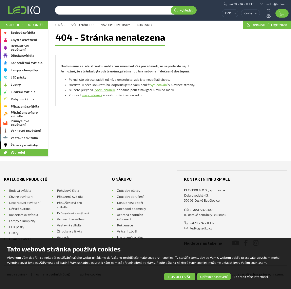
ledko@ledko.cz (277, 4)
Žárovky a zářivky (24, 145)
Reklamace (125, 225)
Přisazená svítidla (25, 106)
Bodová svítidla (23, 32)
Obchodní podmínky (131, 208)
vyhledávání (159, 85)
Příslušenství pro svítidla (24, 114)
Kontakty (145, 25)
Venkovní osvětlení (26, 130)
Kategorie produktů (24, 24)
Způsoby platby (128, 190)
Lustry (16, 84)
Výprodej (18, 152)
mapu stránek (92, 95)
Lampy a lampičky (24, 70)
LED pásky (18, 77)
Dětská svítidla (22, 55)
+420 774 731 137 (241, 4)
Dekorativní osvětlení (20, 47)
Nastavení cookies (130, 237)
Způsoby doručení (130, 196)
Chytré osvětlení (24, 40)
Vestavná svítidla (24, 138)
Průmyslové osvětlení (20, 122)
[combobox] (230, 13)
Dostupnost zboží (130, 202)
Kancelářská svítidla (26, 63)
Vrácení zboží (127, 231)
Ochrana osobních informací (130, 217)
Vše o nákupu (82, 25)
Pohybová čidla (22, 99)
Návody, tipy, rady (115, 25)
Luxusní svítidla (23, 92)
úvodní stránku (104, 90)
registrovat (279, 24)
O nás (59, 25)
